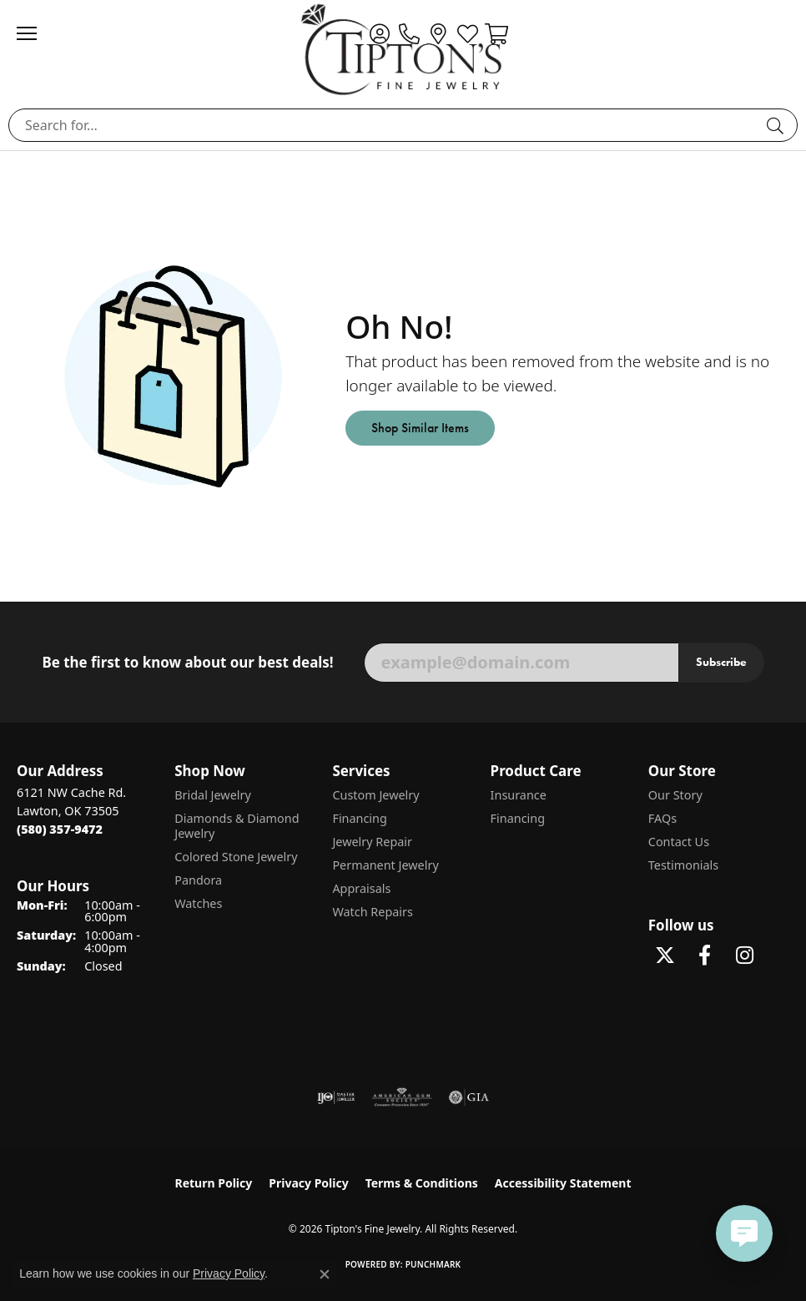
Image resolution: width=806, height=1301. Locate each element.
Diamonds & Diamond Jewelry (236, 825)
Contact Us (678, 842)
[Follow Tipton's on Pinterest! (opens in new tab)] (665, 995)
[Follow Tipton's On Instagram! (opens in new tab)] (745, 955)
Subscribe (721, 661)
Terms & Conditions (421, 1183)
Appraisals (361, 888)
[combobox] (383, 125)
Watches (198, 903)
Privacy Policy (308, 1183)
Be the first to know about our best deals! (187, 662)
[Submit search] (777, 125)
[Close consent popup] (325, 1274)
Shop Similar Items (420, 428)
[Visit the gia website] (469, 1097)
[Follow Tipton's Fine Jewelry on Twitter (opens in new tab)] (665, 955)
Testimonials (683, 865)
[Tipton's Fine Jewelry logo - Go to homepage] (403, 49)
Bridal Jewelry (212, 795)
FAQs (662, 818)
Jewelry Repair (372, 842)
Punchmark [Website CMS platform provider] (433, 1264)
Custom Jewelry (375, 795)
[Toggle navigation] (35, 33)
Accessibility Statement (563, 1183)
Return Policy (214, 1183)
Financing (359, 818)
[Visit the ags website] (402, 1097)
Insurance (519, 795)
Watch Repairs (372, 912)
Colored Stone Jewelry (235, 857)
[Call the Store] (60, 829)
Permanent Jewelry (385, 865)
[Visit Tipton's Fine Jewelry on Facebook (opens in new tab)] (705, 955)
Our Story (675, 795)
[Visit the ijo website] (336, 1097)
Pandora (198, 880)
